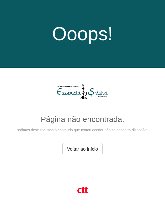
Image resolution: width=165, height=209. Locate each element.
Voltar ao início (82, 149)
